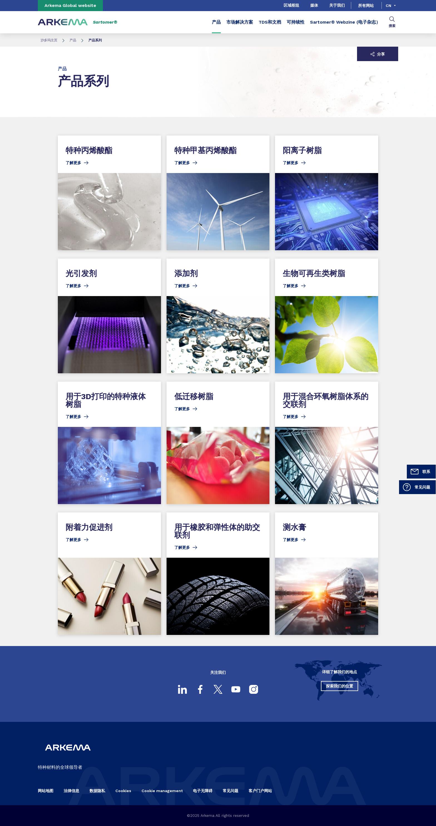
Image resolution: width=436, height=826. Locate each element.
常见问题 (416, 487)
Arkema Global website (70, 5)
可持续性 (295, 22)
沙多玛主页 (49, 40)
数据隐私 (97, 791)
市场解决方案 (239, 22)
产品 (216, 22)
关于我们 (337, 5)
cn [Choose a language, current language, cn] (388, 5)
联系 (420, 471)
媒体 (314, 5)
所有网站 (366, 5)
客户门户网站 (260, 791)
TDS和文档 (270, 22)
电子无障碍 (202, 791)
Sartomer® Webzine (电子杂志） (345, 22)
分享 (377, 54)
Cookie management (162, 791)
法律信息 (71, 791)
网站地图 (45, 791)
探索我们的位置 (339, 686)
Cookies (123, 791)
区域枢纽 (291, 5)
